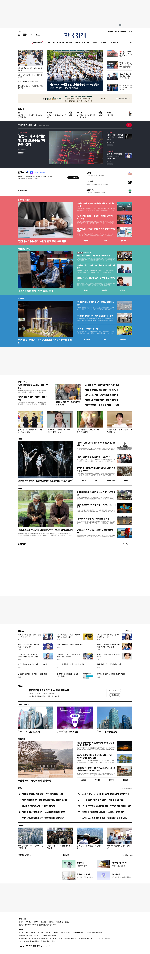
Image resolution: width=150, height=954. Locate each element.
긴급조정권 (110, 115)
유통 (88, 43)
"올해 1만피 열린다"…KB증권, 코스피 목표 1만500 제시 (95, 217)
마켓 (123, 241)
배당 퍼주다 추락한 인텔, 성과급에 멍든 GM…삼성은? (74, 84)
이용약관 (68, 932)
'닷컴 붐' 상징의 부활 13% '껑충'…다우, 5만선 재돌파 (96, 266)
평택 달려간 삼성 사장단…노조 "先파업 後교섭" (30, 69)
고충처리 (36, 922)
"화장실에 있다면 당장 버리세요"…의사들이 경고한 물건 (103, 812)
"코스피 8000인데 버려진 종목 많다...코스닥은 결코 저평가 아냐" (106, 806)
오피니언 (94, 43)
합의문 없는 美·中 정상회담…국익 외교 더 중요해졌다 (30, 116)
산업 (53, 43)
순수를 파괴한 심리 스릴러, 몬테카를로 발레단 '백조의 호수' (45, 480)
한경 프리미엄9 (37, 43)
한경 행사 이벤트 (23, 855)
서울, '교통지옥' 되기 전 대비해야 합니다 (59, 846)
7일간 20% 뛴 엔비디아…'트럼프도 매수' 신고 (94, 255)
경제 (49, 43)
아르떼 (20, 439)
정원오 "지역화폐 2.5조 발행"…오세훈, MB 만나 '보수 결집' (108, 645)
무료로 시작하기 (73, 178)
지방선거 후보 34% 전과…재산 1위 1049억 (33, 664)
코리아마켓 (60, 43)
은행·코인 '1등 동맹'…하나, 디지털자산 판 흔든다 (30, 76)
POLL (20, 686)
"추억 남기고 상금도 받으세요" (88, 328)
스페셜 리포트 (22, 704)
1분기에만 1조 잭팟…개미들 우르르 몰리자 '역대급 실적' (96, 229)
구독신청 (28, 922)
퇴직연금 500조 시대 (29, 731)
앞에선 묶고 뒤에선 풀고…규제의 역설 (89, 846)
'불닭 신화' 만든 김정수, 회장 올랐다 (28, 81)
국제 (83, 43)
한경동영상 (21, 543)
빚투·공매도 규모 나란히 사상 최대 (109, 664)
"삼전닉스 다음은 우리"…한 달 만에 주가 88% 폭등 (42, 241)
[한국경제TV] (25, 34)
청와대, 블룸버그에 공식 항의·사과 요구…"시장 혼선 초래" (125, 77)
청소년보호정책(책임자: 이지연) (94, 932)
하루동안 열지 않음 (123, 98)
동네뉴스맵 (87, 339)
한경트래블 (21, 739)
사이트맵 (48, 932)
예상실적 (86, 290)
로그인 (130, 31)
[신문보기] (19, 34)
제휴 (27, 932)
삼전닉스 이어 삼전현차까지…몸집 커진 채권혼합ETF (115, 137)
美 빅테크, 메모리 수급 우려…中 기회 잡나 (32, 674)
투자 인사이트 (110, 151)
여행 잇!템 (125, 780)
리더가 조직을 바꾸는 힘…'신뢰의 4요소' (119, 846)
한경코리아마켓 (23, 199)
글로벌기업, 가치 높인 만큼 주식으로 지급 (111, 674)
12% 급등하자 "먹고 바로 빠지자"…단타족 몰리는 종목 (103, 800)
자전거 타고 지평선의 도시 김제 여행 (34, 780)
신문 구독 (110, 31)
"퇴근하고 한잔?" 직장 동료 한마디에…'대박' (102, 405)
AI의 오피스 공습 (67, 731)
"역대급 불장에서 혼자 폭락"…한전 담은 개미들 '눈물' (42, 794)
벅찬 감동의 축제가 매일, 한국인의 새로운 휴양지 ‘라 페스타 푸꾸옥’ (95, 743)
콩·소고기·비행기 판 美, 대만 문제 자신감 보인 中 (125, 87)
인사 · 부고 (125, 855)
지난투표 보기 (115, 695)
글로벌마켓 (69, 43)
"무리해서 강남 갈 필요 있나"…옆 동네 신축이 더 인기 (95, 303)
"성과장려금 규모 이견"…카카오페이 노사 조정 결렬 (68, 635)
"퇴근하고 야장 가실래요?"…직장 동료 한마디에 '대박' (43, 818)
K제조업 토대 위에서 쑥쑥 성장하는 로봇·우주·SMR (108, 635)
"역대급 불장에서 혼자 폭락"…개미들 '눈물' (101, 390)
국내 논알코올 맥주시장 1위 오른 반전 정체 (38, 806)
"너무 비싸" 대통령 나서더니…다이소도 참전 (33, 386)
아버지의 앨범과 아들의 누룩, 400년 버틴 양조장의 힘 (96, 493)
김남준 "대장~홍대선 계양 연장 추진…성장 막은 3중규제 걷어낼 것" (29, 655)
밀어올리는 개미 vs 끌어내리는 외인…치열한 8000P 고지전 (125, 65)
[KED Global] (38, 34)
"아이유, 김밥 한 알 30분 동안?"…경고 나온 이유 (119, 430)
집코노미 (77, 43)
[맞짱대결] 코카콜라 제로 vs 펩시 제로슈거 (49, 690)
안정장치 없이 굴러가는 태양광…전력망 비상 (68, 675)
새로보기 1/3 (128, 631)
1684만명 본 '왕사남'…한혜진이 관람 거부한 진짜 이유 (59, 430)
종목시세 (104, 290)
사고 (131, 855)
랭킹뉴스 (21, 788)
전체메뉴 (115, 43)
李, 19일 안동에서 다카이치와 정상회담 (70, 664)
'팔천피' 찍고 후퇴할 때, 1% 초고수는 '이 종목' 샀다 (31, 140)
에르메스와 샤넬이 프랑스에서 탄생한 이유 (93, 518)
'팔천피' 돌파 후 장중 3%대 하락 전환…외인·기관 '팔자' (95, 204)
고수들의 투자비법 (22, 132)
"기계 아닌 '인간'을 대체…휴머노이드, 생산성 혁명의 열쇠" (115, 156)
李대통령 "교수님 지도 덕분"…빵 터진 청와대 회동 (30, 430)
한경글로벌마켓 (23, 249)
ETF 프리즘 (109, 132)
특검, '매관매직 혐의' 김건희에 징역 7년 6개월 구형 (30, 87)
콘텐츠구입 (32, 932)
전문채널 (103, 43)
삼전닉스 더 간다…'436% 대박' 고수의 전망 (102, 395)
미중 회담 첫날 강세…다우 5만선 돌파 (35, 290)
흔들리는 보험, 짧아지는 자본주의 (56, 116)
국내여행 (97, 780)
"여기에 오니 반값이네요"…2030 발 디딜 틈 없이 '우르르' (44, 812)
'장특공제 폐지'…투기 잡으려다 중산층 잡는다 (30, 846)
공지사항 (65, 855)
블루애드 (51, 922)
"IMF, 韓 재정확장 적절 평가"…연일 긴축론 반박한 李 (69, 655)
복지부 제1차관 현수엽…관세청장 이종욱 (108, 655)
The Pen (21, 825)
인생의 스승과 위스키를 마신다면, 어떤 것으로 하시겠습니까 (45, 529)
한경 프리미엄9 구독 (120, 31)
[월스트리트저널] (31, 34)
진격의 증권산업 (107, 731)
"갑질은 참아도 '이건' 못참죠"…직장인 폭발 (32, 398)
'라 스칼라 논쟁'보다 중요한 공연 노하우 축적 (86, 116)
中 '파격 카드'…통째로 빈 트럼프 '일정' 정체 (102, 385)
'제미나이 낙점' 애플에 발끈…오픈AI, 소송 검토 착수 (96, 279)
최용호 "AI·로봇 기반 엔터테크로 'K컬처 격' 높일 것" (29, 645)
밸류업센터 (123, 339)
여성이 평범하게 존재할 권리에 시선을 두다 (93, 456)
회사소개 (21, 922)
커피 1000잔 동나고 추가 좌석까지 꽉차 (70, 644)
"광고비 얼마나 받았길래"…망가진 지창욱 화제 (89, 430)
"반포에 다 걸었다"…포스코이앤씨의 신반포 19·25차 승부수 (45, 341)
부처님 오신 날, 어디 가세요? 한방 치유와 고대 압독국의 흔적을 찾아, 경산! (95, 756)
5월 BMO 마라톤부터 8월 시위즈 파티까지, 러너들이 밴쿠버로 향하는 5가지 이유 (96, 769)
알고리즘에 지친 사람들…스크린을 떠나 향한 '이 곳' (95, 531)
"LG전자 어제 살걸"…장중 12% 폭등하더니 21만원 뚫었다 (44, 800)
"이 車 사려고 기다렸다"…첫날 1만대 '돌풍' (102, 400)
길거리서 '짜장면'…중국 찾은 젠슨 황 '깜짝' (67, 403)
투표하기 (115, 690)
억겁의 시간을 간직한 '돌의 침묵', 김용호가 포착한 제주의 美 (96, 444)
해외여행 (111, 780)
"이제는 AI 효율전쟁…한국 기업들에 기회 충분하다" (29, 635)
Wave (20, 488)
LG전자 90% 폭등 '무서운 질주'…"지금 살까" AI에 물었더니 (104, 818)
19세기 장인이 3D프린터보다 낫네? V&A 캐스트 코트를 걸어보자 (96, 469)
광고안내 (43, 922)
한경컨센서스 (87, 241)
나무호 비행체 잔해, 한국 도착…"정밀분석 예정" (125, 53)
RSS (62, 932)
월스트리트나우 (84, 252)
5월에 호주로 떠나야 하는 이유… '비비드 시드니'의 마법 (96, 506)
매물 (105, 339)
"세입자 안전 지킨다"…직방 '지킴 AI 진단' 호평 (95, 316)
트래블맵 (83, 780)
